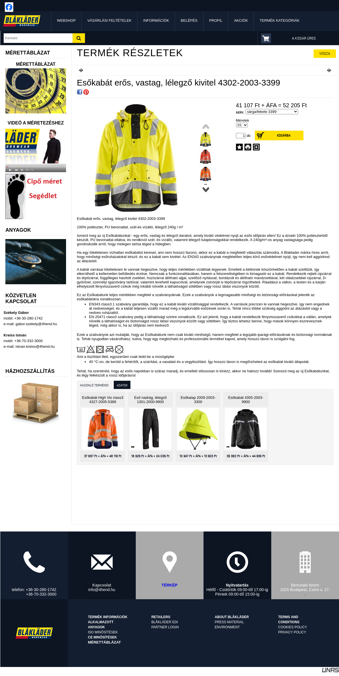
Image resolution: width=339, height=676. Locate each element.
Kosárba (283, 135)
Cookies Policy (292, 627)
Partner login (165, 627)
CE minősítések (102, 637)
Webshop (66, 20)
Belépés (189, 20)
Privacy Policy (292, 632)
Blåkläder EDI (164, 622)
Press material (229, 622)
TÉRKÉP (169, 585)
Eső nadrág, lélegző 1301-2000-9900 (150, 399)
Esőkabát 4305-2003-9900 (245, 399)
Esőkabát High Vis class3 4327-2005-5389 (102, 399)
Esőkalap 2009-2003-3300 (198, 399)
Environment (227, 627)
